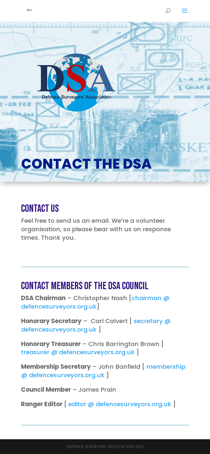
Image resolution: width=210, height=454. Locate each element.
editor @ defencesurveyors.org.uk (119, 404)
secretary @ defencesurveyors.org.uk (96, 325)
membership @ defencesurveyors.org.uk (103, 370)
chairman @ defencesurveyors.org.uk (95, 302)
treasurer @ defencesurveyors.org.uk (78, 352)
